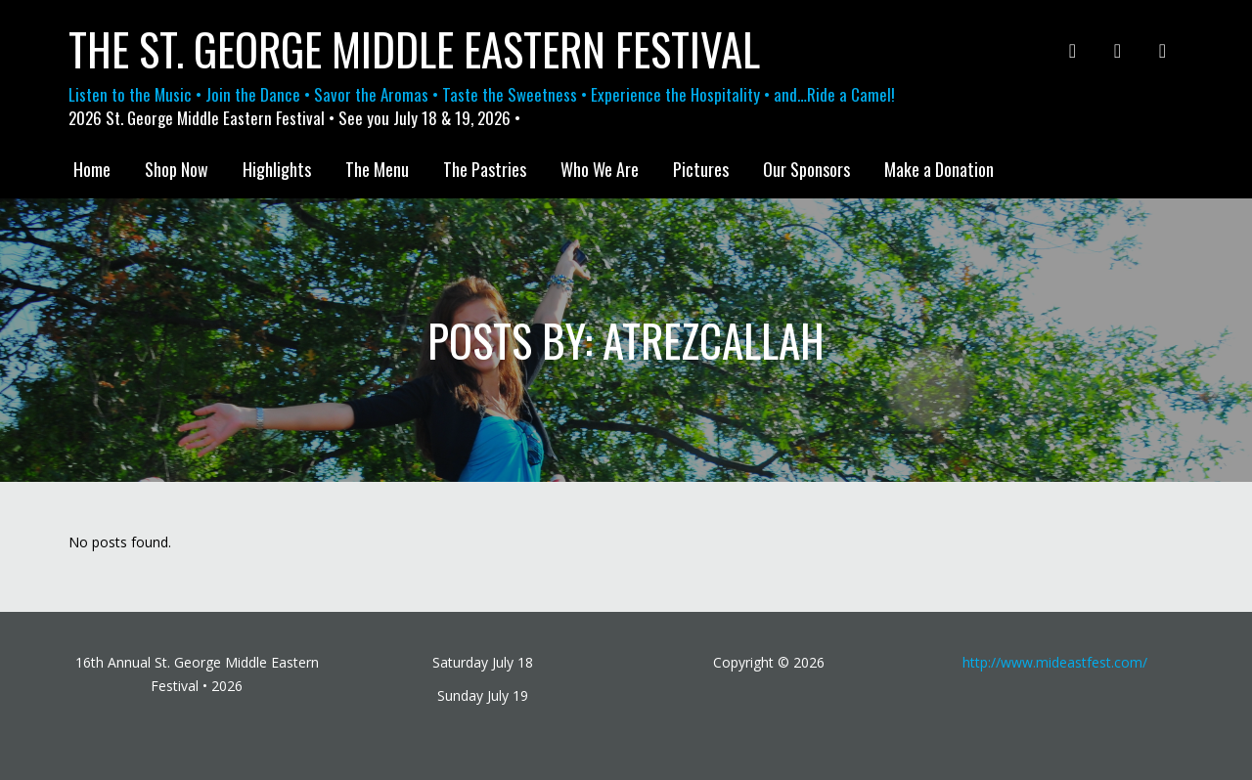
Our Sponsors (806, 169)
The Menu (377, 169)
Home (92, 169)
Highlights (277, 169)
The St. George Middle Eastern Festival (414, 48)
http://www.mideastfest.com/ (1054, 662)
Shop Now (176, 169)
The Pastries (484, 169)
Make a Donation (939, 169)
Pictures (701, 169)
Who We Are (599, 169)
